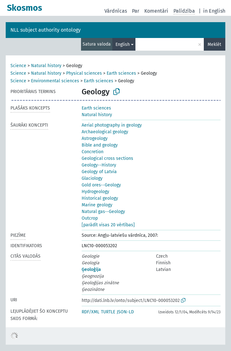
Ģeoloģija (91, 269)
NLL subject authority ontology (45, 30)
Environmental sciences (55, 81)
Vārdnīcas (115, 11)
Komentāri (156, 11)
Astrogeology (95, 138)
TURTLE (108, 312)
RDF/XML (90, 312)
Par (135, 11)
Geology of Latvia (99, 171)
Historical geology (100, 198)
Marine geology (97, 205)
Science (18, 65)
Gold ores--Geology (101, 185)
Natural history (46, 65)
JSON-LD (125, 312)
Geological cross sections (107, 158)
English (122, 44)
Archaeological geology (105, 132)
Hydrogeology (95, 191)
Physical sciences (84, 73)
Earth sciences (121, 73)
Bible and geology (100, 145)
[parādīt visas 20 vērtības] (108, 225)
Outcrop (90, 218)
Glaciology (92, 178)
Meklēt (214, 44)
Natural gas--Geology (103, 211)
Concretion (92, 151)
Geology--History (99, 165)
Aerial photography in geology (112, 125)
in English (214, 11)
